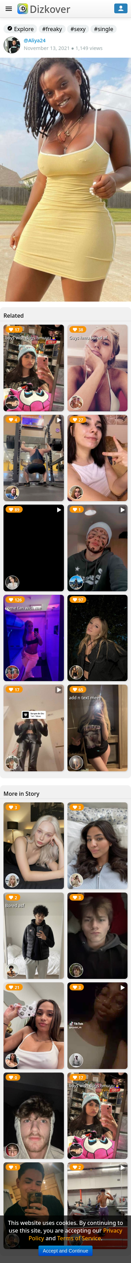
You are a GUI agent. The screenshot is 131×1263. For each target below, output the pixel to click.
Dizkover (43, 9)
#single (103, 29)
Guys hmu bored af (88, 338)
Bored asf (14, 906)
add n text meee (85, 698)
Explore (20, 29)
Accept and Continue (65, 1251)
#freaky (52, 29)
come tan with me (23, 608)
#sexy (78, 29)
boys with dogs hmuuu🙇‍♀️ (30, 338)
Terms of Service (79, 1238)
